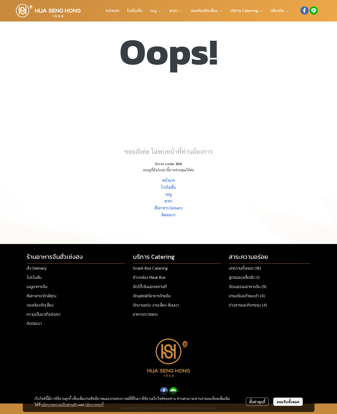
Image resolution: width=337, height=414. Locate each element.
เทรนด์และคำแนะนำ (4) (247, 296)
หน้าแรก (168, 180)
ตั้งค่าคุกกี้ (257, 401)
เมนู (169, 194)
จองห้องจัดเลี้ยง (40, 305)
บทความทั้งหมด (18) (245, 268)
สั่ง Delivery (37, 268)
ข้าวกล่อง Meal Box (149, 277)
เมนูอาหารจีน (37, 286)
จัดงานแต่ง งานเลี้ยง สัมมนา (156, 305)
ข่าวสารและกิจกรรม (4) (248, 305)
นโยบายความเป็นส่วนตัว (59, 404)
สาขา (168, 200)
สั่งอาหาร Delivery (169, 207)
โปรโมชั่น (168, 187)
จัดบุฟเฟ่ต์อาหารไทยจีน (152, 296)
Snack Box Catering (150, 268)
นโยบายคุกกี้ (94, 404)
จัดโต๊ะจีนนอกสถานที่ (150, 286)
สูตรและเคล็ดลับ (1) (244, 277)
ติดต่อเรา (168, 214)
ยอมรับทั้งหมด (288, 401)
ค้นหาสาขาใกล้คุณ (41, 296)
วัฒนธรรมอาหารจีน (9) (247, 286)
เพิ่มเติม (280, 10)
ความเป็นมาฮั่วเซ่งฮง (43, 314)
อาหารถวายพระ (145, 314)
